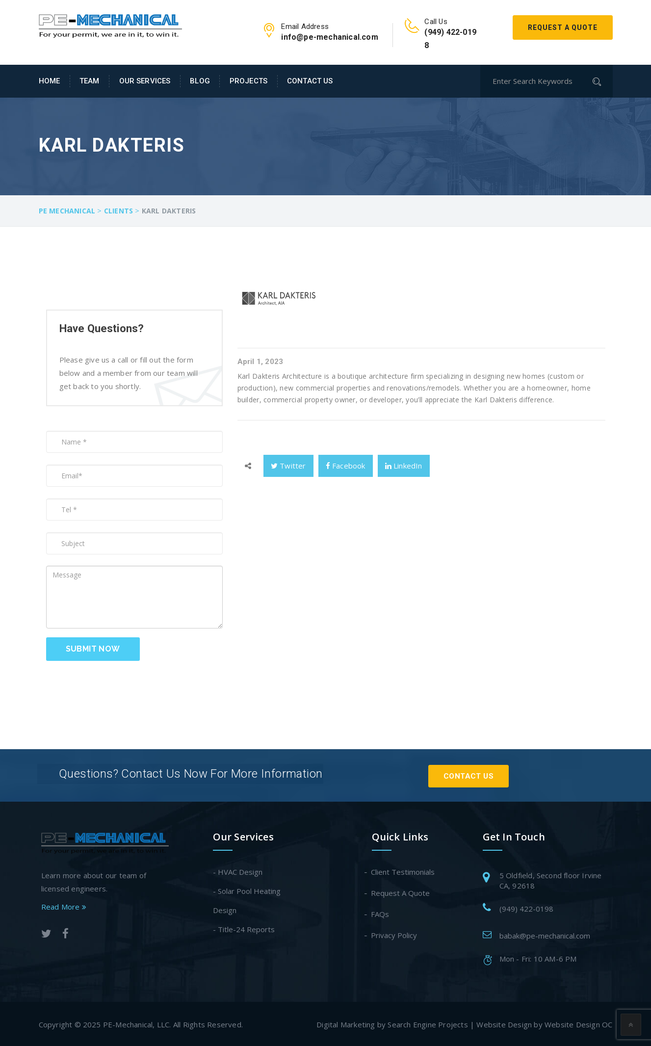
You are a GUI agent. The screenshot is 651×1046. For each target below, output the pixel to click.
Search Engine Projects (428, 1023)
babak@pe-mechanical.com (544, 934)
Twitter (288, 466)
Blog (200, 81)
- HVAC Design (237, 870)
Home (49, 81)
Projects (248, 81)
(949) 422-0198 (526, 907)
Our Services (145, 81)
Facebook (345, 466)
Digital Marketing (345, 1023)
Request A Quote (563, 27)
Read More (63, 905)
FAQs (380, 912)
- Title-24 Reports (244, 928)
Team (89, 81)
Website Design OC (578, 1023)
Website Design (504, 1023)
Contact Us (310, 81)
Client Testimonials (403, 870)
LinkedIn (403, 466)
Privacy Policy (394, 934)
